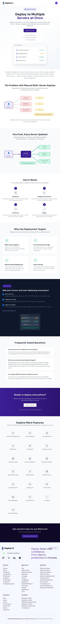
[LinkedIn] (14, 558)
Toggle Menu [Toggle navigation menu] (56, 3)
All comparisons (26, 608)
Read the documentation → (9, 310)
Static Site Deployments (46, 585)
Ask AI (23, 591)
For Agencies (6, 582)
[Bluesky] (20, 558)
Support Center (25, 570)
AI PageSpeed (25, 580)
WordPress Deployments (46, 580)
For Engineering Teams (8, 584)
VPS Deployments (44, 578)
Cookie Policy (6, 610)
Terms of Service (7, 604)
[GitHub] (3, 558)
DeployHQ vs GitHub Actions (29, 602)
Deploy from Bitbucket (45, 572)
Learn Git (24, 578)
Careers (5, 600)
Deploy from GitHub (45, 568)
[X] (9, 558)
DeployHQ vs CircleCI (27, 604)
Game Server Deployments (47, 587)
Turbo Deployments (45, 584)
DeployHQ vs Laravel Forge (28, 606)
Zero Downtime (44, 582)
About (4, 598)
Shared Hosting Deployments (47, 576)
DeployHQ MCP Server (27, 584)
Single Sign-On (25, 589)
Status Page (25, 574)
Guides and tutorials (27, 572)
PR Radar (24, 587)
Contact (5, 602)
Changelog (24, 576)
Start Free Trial (30, 30)
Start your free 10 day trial (30, 536)
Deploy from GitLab (45, 570)
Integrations (6, 578)
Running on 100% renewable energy (43, 618)
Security (5, 608)
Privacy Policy (6, 606)
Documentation (7, 574)
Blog (23, 568)
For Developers (7, 580)
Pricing (4, 570)
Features (5, 568)
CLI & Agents (25, 585)
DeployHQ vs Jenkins (27, 600)
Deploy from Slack (44, 574)
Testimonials (6, 572)
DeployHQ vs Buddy (27, 598)
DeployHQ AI (25, 582)
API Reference (6, 576)
